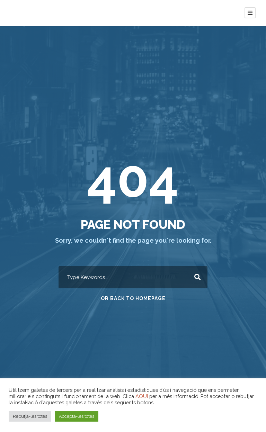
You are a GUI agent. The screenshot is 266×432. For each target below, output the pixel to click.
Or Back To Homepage (133, 298)
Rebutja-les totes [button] (30, 416)
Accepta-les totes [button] (76, 416)
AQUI (141, 396)
